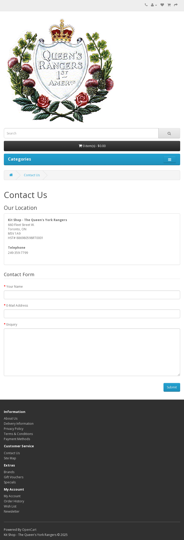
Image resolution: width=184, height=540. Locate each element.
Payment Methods (17, 439)
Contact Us (32, 175)
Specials (10, 482)
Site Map (10, 458)
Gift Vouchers (13, 477)
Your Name (14, 286)
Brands (9, 472)
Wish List (10, 506)
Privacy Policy (13, 429)
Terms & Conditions (18, 434)
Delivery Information (19, 423)
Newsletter (11, 511)
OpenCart (29, 529)
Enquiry (11, 324)
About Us (10, 418)
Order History (14, 501)
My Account (12, 496)
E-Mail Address (17, 305)
